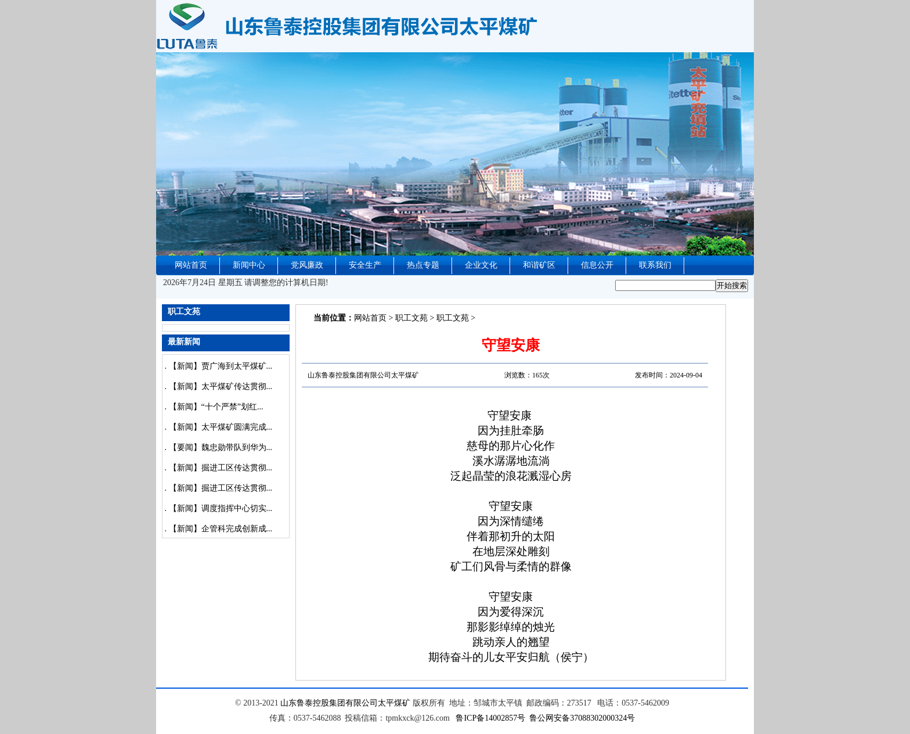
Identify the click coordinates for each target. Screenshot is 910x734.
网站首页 (191, 265)
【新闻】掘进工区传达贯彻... (221, 467)
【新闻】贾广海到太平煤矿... (221, 366)
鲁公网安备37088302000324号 (582, 718)
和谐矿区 (539, 265)
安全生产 (365, 265)
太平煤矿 (394, 703)
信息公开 (597, 265)
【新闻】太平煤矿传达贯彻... (221, 386)
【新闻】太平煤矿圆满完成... (221, 427)
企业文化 (481, 265)
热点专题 (423, 265)
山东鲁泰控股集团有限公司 (329, 703)
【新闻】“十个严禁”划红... (216, 406)
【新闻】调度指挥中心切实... (221, 508)
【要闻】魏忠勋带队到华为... (221, 447)
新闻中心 (249, 265)
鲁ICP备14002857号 (490, 718)
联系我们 (655, 265)
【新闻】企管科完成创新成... (221, 528)
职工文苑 (411, 318)
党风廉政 (307, 265)
